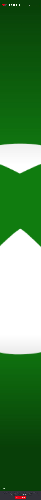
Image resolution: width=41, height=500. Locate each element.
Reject (24, 497)
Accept (18, 497)
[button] (30, 5)
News (3, 488)
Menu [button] (35, 5)
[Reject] (39, 495)
